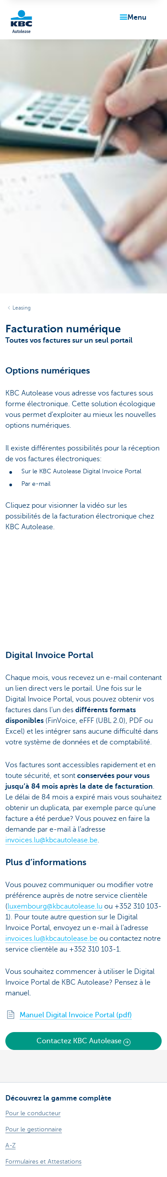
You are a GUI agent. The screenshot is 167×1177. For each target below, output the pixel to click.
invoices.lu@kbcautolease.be (51, 840)
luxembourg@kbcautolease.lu (55, 906)
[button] (131, 17)
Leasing (21, 308)
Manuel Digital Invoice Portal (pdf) (76, 1015)
